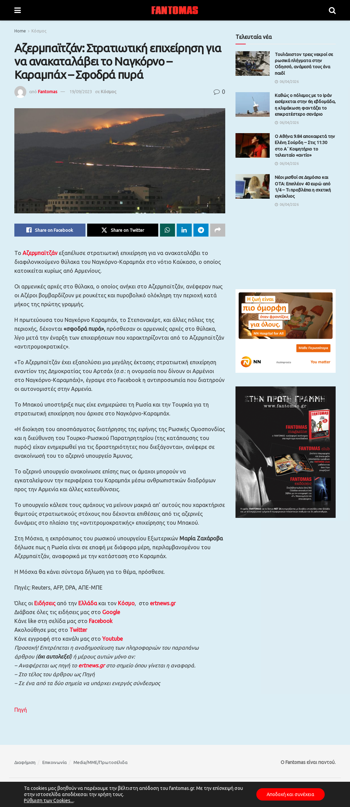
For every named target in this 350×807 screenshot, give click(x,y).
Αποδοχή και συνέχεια (290, 794)
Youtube (112, 639)
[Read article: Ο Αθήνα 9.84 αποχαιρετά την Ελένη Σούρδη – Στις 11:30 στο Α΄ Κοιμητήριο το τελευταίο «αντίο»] (252, 145)
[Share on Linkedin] (184, 230)
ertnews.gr (91, 665)
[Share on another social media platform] (217, 230)
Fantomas (47, 91)
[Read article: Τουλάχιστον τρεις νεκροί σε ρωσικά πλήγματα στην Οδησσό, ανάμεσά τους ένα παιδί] (252, 63)
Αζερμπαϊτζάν (41, 253)
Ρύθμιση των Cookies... (48, 800)
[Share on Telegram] (200, 230)
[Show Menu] (17, 10)
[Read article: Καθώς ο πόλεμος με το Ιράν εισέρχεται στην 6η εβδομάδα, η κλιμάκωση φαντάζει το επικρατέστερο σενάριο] (252, 104)
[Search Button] (332, 10)
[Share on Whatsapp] (167, 230)
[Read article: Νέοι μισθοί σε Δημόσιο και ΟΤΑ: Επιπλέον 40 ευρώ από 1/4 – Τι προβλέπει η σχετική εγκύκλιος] (252, 186)
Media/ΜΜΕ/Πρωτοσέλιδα (100, 762)
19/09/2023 (80, 91)
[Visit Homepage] (175, 10)
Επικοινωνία (54, 762)
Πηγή (20, 710)
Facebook (100, 621)
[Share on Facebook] (49, 230)
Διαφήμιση (25, 762)
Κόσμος (38, 31)
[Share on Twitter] (122, 230)
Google (111, 612)
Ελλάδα (87, 603)
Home (20, 31)
